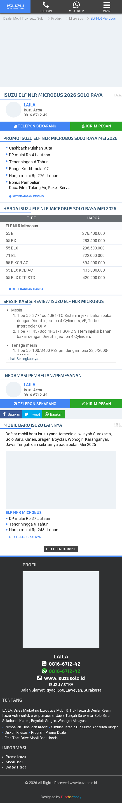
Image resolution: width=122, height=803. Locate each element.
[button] (26, 196)
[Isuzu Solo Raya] (15, 9)
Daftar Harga (16, 767)
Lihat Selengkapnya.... (24, 358)
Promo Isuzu (16, 757)
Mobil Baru (14, 762)
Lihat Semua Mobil (61, 549)
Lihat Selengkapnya (25, 537)
